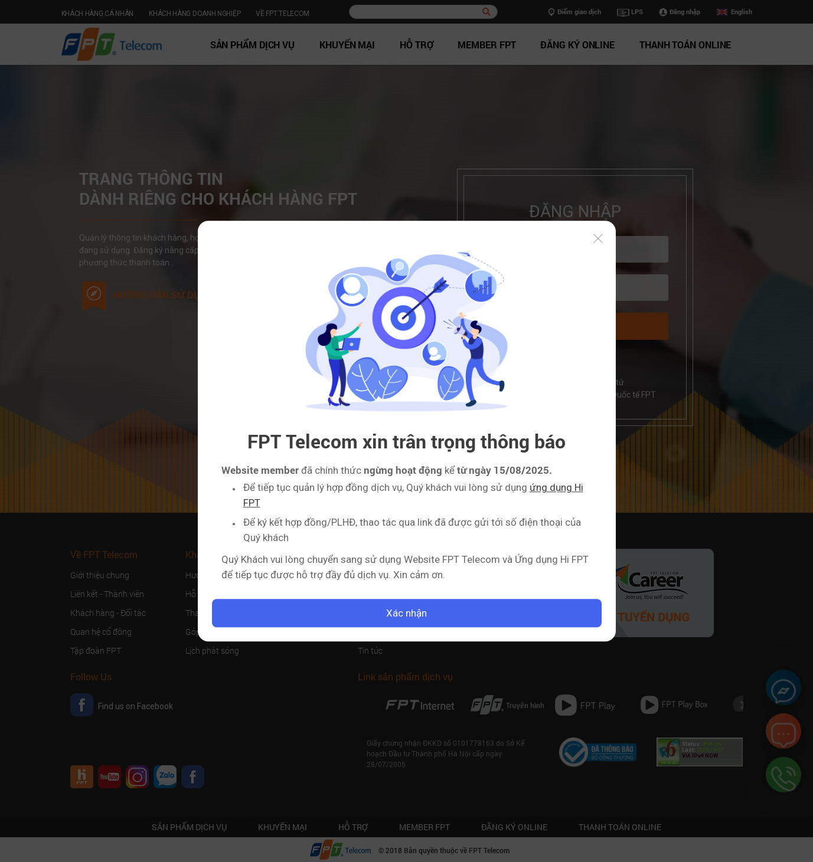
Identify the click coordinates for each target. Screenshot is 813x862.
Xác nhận (406, 613)
